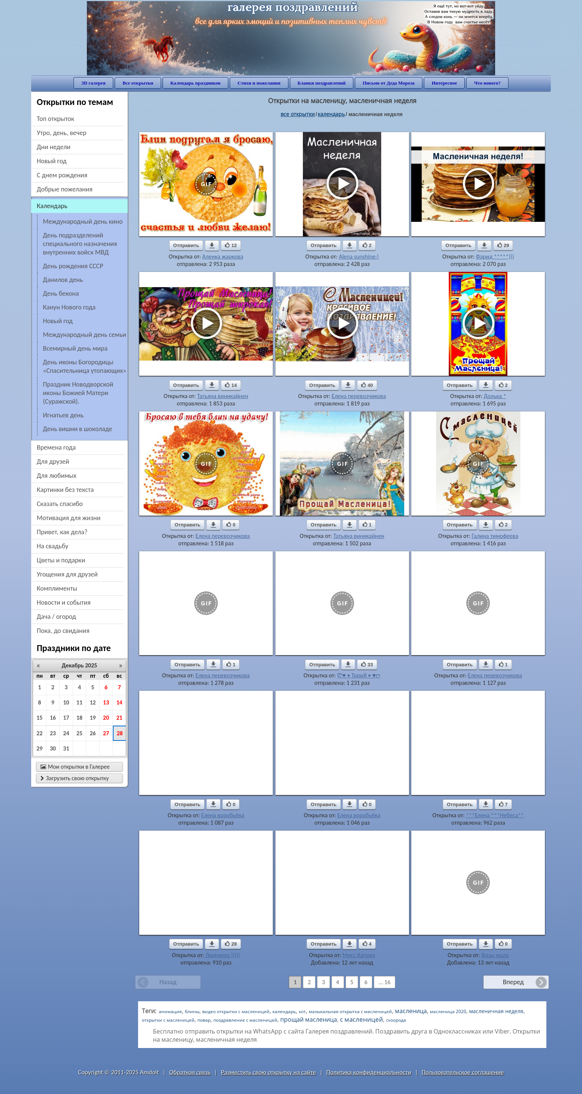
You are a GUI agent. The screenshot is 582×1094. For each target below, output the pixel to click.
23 (53, 733)
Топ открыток (55, 119)
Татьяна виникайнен (222, 396)
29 (39, 748)
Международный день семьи (84, 335)
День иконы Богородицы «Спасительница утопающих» (85, 366)
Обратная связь (190, 1072)
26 (93, 733)
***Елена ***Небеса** (495, 815)
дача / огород (56, 616)
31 (66, 748)
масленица (411, 1011)
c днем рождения (62, 175)
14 (119, 702)
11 (79, 702)
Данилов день (63, 280)
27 (106, 733)
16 (53, 717)
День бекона (61, 293)
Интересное (444, 83)
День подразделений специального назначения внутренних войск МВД (80, 243)
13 (106, 702)
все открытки (298, 114)
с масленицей (361, 1019)
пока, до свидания (63, 631)
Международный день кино (83, 221)
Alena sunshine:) (359, 256)
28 (119, 733)
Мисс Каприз (359, 955)
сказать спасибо (60, 504)
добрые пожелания (64, 189)
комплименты (57, 588)
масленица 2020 (448, 1011)
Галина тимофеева (495, 535)
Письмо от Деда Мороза (389, 83)
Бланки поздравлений (322, 83)
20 (106, 717)
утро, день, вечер (61, 133)
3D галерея (93, 83)
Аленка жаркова (222, 256)
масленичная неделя (496, 1011)
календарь (284, 1011)
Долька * (495, 396)
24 (66, 733)
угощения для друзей (67, 574)
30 (53, 748)
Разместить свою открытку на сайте (268, 1072)
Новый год (58, 321)
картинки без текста (65, 490)
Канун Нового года (69, 307)
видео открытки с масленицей (235, 1011)
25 (79, 733)
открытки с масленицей (168, 1020)
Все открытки (137, 83)
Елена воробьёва (222, 815)
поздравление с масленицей (245, 1020)
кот (302, 1011)
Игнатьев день (63, 415)
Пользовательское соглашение (463, 1072)
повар (203, 1020)
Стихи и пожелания (259, 83)
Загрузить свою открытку (74, 778)
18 (79, 717)
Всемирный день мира (75, 348)
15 (39, 717)
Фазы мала (495, 955)
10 (66, 702)
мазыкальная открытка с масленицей (350, 1011)
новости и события (64, 602)
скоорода (396, 1020)
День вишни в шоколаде (77, 429)
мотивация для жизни (69, 518)
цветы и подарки (61, 560)
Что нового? (487, 83)
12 (93, 702)
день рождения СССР (73, 266)
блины (192, 1011)
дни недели (54, 147)
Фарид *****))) (495, 256)
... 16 (384, 982)
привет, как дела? (62, 532)
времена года (56, 447)
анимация (170, 1011)
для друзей (53, 461)
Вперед (513, 982)
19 (93, 717)
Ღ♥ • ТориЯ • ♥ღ (358, 675)
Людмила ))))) (222, 955)
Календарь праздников (195, 83)
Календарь (331, 114)
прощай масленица (308, 1019)
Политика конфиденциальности (368, 1072)
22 (39, 733)
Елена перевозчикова (359, 396)
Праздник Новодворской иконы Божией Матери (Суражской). (78, 392)
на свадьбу (52, 546)
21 (119, 717)
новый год (51, 161)
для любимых (56, 476)
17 (66, 717)
